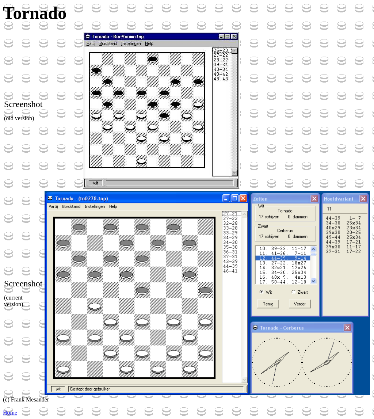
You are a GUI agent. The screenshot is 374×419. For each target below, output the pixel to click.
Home (10, 413)
